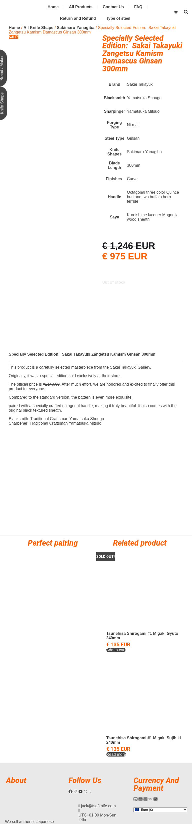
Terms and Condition (146, 783)
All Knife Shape (39, 27)
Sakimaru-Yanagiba (75, 27)
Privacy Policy (174, 783)
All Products (80, 7)
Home (53, 7)
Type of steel (118, 18)
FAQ (138, 7)
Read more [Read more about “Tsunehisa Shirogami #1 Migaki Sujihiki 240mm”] (116, 699)
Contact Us (113, 7)
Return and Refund (78, 18)
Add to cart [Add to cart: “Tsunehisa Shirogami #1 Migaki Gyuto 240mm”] (116, 594)
